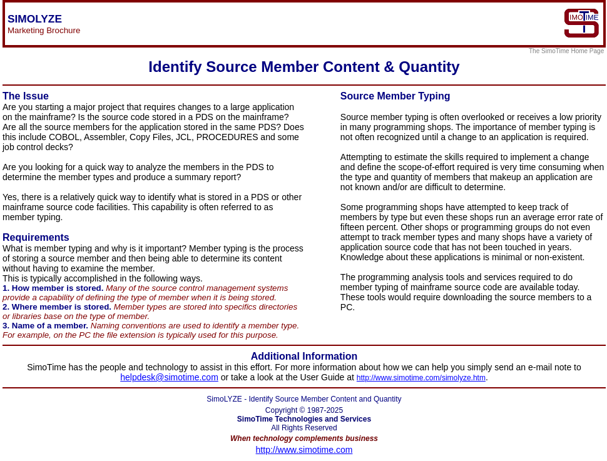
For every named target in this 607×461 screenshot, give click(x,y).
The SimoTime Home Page (567, 51)
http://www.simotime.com (304, 450)
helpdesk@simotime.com (169, 377)
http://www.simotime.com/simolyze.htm (421, 377)
